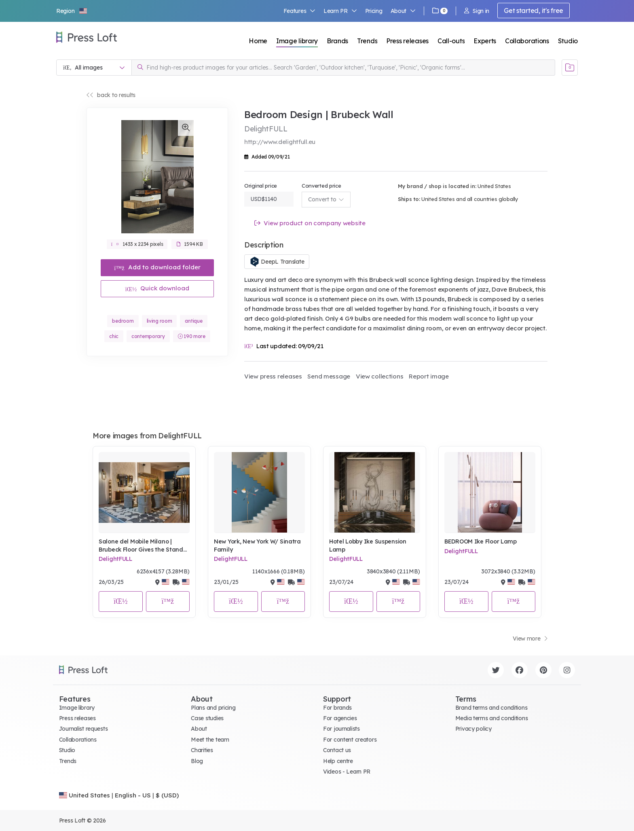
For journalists (341, 728)
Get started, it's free (533, 10)
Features (299, 11)
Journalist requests (83, 728)
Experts (484, 41)
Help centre (338, 761)
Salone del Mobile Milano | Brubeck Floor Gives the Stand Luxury (141, 546)
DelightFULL (115, 558)
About (403, 11)
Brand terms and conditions (491, 707)
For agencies (340, 718)
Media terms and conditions (491, 718)
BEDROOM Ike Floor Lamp (480, 541)
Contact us (337, 750)
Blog (197, 761)
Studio (568, 41)
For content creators (349, 739)
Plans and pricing (213, 707)
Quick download (157, 288)
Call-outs (451, 41)
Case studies (207, 718)
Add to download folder (157, 267)
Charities (202, 750)
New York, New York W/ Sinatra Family (257, 545)
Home (258, 41)
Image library (297, 41)
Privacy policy (473, 728)
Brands (337, 41)
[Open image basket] (570, 67)
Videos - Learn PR (346, 771)
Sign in (476, 11)
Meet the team (210, 739)
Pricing (374, 11)
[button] (72, 11)
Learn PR (340, 11)
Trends (367, 41)
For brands (337, 707)
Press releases (407, 41)
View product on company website (310, 223)
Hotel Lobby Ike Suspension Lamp (367, 545)
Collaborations (527, 41)
